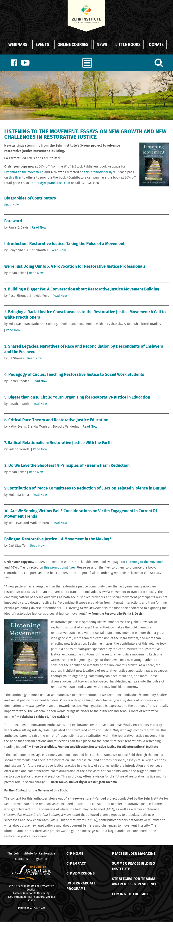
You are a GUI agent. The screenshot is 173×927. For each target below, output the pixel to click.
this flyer (15, 177)
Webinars (17, 44)
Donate (156, 44)
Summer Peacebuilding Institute (133, 865)
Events (42, 44)
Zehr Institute (26, 886)
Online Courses (72, 44)
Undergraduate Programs (81, 885)
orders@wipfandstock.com (51, 183)
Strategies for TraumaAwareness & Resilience (134, 881)
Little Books (128, 44)
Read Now (11, 204)
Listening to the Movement (23, 172)
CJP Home (74, 853)
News (102, 44)
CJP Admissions (80, 873)
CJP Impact (76, 863)
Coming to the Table (131, 894)
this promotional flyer (99, 172)
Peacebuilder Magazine (134, 853)
